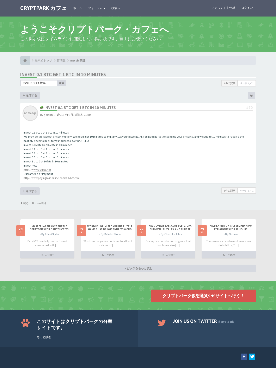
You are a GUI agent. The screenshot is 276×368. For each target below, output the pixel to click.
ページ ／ (246, 83)
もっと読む (47, 254)
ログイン (247, 7)
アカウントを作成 (223, 7)
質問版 (61, 60)
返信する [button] (30, 95)
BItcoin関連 (77, 60)
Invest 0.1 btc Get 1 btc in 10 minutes (63, 74)
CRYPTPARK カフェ (43, 8)
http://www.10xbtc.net (37, 170)
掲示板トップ (43, 60)
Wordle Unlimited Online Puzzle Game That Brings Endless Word (110, 228)
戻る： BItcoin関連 (33, 203)
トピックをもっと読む (138, 268)
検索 (115, 8)
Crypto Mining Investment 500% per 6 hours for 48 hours (231, 228)
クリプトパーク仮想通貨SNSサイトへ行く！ (203, 295)
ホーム (77, 8)
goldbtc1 (49, 115)
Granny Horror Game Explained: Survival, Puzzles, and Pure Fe (170, 228)
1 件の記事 (229, 83)
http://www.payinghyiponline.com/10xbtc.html (52, 178)
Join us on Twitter (203, 321)
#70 (249, 107)
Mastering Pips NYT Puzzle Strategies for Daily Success (49, 228)
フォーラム (96, 8)
